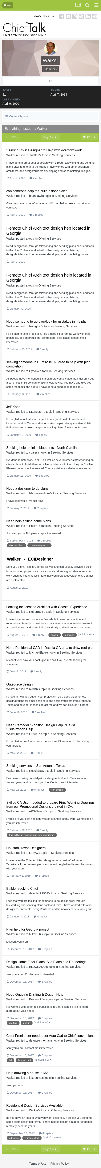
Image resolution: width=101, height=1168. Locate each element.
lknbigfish (35, 326)
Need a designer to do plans (27, 488)
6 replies (38, 712)
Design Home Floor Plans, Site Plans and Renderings (46, 962)
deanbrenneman (39, 1040)
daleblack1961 (38, 893)
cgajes (33, 452)
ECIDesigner (40, 559)
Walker (10, 155)
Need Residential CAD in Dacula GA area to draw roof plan (50, 648)
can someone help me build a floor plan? (36, 191)
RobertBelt (36, 611)
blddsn (33, 689)
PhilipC (33, 526)
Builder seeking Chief (22, 888)
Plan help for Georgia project (27, 929)
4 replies (36, 178)
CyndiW (34, 371)
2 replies (45, 949)
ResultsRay (36, 770)
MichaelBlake (38, 652)
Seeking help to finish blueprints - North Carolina (42, 448)
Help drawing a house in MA (27, 1073)
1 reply (42, 349)
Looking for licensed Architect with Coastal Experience (46, 607)
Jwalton (34, 155)
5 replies (38, 789)
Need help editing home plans (28, 521)
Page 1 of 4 (50, 137)
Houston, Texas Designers (25, 848)
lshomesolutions (39, 493)
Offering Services (50, 238)
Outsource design (19, 684)
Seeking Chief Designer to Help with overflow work (44, 150)
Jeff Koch (13, 407)
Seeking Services (63, 155)
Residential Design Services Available (34, 1105)
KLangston (36, 411)
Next (86, 137)
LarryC (33, 852)
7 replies (41, 508)
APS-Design (37, 811)
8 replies (36, 214)
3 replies (42, 475)
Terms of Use (37, 1163)
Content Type (16, 116)
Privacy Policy (59, 1163)
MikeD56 (35, 934)
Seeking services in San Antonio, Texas (35, 766)
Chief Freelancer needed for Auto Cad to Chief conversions (50, 1036)
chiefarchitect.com (44, 16)
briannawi (35, 195)
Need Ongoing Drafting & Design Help (34, 994)
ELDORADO (37, 966)
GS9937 (34, 734)
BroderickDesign (40, 999)
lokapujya (35, 1077)
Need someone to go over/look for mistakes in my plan (47, 321)
